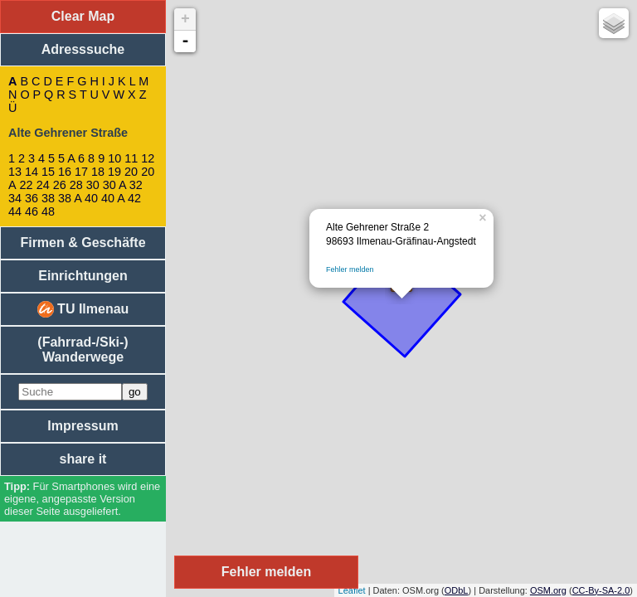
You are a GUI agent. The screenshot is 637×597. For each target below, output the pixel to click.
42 (134, 198)
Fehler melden (350, 269)
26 (59, 185)
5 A (66, 158)
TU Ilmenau (83, 309)
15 (48, 171)
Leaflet (352, 590)
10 (114, 158)
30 (93, 185)
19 (114, 171)
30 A (114, 185)
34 (15, 198)
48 (48, 211)
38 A (69, 198)
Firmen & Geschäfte (82, 242)
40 (91, 198)
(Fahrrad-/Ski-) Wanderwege (82, 349)
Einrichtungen (83, 276)
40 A (112, 198)
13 (15, 171)
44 (15, 211)
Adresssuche (83, 49)
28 (76, 185)
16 (64, 171)
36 (31, 198)
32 (136, 185)
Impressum (82, 426)
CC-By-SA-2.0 (601, 590)
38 (48, 198)
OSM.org (548, 590)
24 (43, 185)
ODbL (457, 590)
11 (131, 158)
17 (81, 171)
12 (147, 158)
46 (31, 211)
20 (131, 171)
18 (98, 171)
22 (26, 185)
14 (31, 171)
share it (83, 459)
